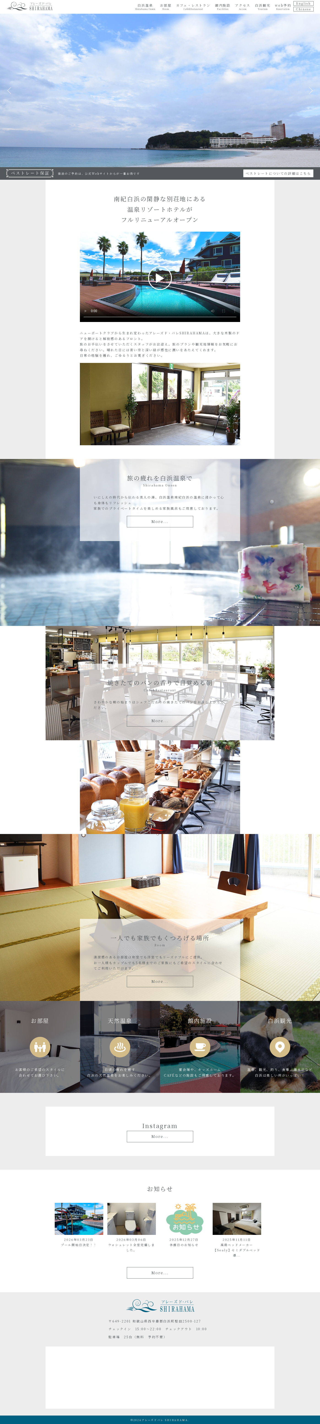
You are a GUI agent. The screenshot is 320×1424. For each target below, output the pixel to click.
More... (160, 521)
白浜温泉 (145, 7)
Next (310, 90)
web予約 (283, 7)
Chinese (303, 9)
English (303, 3)
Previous (9, 90)
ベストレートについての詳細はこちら (278, 173)
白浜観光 (262, 7)
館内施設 (223, 7)
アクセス (242, 7)
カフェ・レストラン (193, 7)
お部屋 (165, 7)
